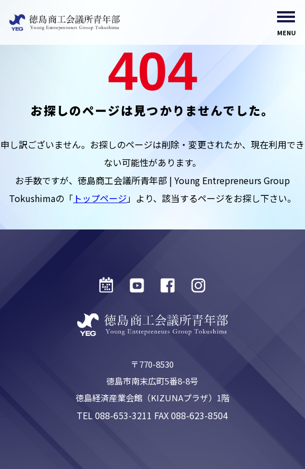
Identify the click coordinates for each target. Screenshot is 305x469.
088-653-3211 (123, 415)
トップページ (100, 198)
